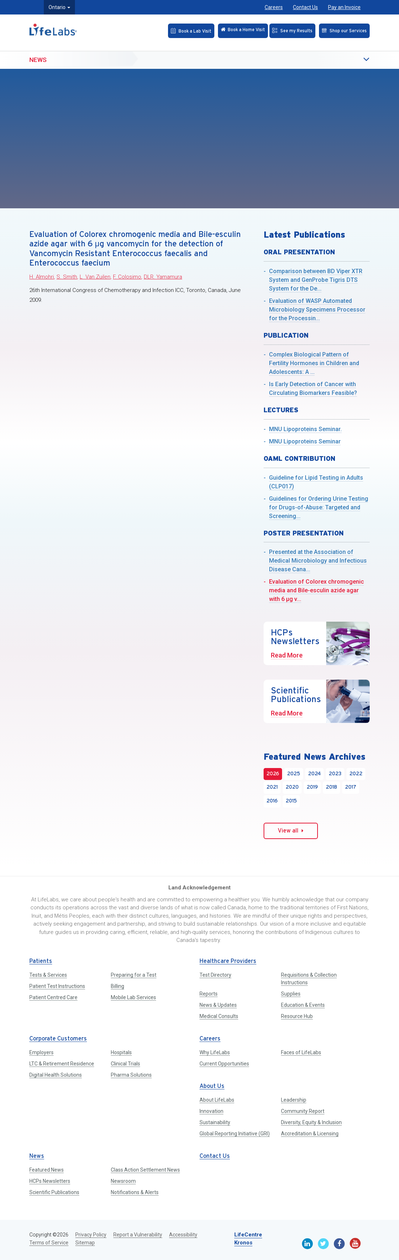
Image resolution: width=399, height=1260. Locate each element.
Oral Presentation (299, 252)
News (38, 54)
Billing (117, 986)
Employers (41, 1052)
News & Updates (218, 1005)
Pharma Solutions (131, 1075)
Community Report (302, 1111)
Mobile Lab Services (133, 997)
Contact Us (305, 7)
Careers (274, 7)
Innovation (211, 1111)
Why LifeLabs (215, 1052)
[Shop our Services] (341, 30)
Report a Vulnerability (137, 1235)
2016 (272, 801)
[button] (351, 55)
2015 (291, 801)
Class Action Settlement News (145, 1170)
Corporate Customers (58, 1039)
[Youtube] (355, 1243)
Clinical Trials (125, 1064)
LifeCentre (248, 1234)
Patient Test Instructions (57, 986)
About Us (212, 1086)
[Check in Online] (227, 30)
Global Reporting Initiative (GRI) (235, 1133)
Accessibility (183, 1235)
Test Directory (215, 975)
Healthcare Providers (228, 961)
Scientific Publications (54, 1192)
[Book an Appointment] (170, 30)
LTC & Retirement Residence (61, 1064)
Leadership (293, 1100)
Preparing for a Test (133, 975)
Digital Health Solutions (55, 1075)
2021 (272, 787)
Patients (40, 961)
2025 (293, 774)
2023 (335, 774)
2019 (312, 787)
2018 (331, 787)
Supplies (291, 994)
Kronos (243, 1242)
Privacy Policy (90, 1235)
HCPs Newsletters (49, 1181)
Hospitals (121, 1052)
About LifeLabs (217, 1100)
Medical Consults (219, 1016)
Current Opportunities (224, 1064)
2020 (292, 787)
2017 (350, 787)
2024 (314, 774)
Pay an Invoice (344, 7)
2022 (355, 774)
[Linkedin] (307, 1243)
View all (290, 831)
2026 (272, 774)
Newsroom (123, 1181)
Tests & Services (48, 975)
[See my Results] (285, 30)
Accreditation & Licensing (310, 1133)
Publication (286, 335)
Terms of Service (48, 1243)
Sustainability (215, 1122)
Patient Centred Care (53, 997)
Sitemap (85, 1243)
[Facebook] (339, 1243)
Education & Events (303, 1005)
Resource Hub (297, 1016)
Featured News (46, 1170)
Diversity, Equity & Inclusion (311, 1122)
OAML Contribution (299, 458)
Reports (209, 994)
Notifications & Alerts (135, 1192)
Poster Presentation (304, 533)
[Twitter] (323, 1243)
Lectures (281, 410)
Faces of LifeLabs (301, 1052)
